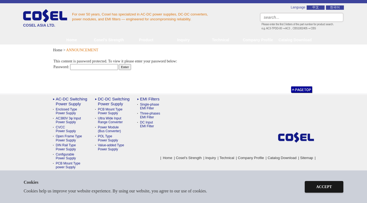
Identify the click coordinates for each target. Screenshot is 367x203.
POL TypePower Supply (108, 138)
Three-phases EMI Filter (150, 115)
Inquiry (183, 40)
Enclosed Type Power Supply (66, 111)
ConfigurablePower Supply (66, 156)
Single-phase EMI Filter (149, 106)
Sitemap (306, 158)
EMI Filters (150, 99)
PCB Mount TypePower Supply (110, 111)
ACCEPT (324, 187)
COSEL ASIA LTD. (45, 18)
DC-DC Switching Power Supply (114, 101)
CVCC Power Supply (66, 129)
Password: (86, 67)
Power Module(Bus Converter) (109, 129)
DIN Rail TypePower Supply (66, 147)
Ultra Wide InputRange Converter (110, 120)
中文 (315, 7)
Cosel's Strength (109, 40)
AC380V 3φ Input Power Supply (68, 120)
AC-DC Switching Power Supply (71, 101)
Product (146, 40)
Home (71, 40)
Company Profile (258, 40)
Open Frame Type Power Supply (69, 138)
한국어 (335, 7)
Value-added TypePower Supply (111, 147)
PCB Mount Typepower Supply (68, 165)
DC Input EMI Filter (147, 124)
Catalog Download (295, 40)
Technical (227, 158)
